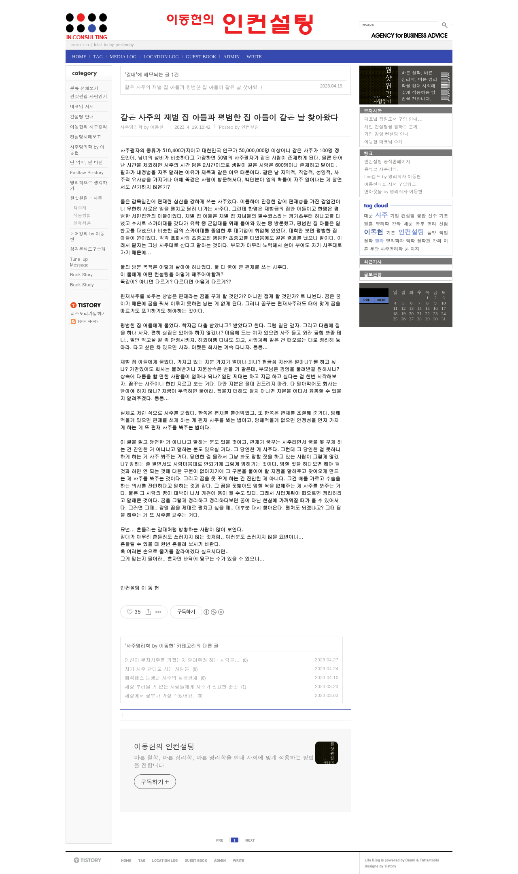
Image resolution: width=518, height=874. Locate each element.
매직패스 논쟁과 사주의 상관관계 (161, 677)
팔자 (379, 241)
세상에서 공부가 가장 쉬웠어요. (159, 695)
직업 (443, 233)
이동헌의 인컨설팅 (75, 11)
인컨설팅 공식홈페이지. (388, 161)
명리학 (382, 224)
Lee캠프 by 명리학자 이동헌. (393, 176)
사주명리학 (391, 249)
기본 (390, 233)
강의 (437, 241)
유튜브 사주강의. (381, 169)
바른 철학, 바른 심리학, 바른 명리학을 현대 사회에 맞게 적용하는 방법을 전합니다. (224, 761)
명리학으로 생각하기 (88, 185)
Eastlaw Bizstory (87, 172)
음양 (431, 233)
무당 (374, 249)
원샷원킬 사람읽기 (88, 96)
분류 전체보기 (84, 88)
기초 (443, 216)
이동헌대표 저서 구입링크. (391, 184)
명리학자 (395, 241)
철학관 (423, 241)
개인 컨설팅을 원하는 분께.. (392, 127)
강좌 (396, 224)
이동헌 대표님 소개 (383, 142)
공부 (420, 224)
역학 (410, 241)
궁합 (421, 216)
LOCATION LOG (161, 57)
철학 (368, 241)
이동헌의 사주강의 (88, 127)
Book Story (81, 274)
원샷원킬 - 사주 (86, 198)
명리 (431, 224)
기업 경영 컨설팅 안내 (386, 134)
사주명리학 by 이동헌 (87, 150)
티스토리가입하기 (88, 313)
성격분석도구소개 (88, 249)
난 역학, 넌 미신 (86, 162)
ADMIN (231, 57)
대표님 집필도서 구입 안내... (393, 119)
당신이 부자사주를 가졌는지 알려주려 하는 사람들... (182, 659)
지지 (414, 249)
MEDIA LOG (123, 57)
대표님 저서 (82, 106)
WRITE (254, 57)
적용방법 (82, 215)
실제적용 (82, 223)
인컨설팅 (411, 232)
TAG (98, 57)
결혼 (368, 224)
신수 (432, 216)
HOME (79, 57)
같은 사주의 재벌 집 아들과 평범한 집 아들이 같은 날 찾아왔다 (193, 86)
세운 (408, 224)
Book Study (81, 284)
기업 (394, 216)
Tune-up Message (79, 262)
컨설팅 (408, 216)
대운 (368, 216)
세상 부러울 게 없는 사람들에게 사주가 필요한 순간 (181, 686)
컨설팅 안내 (82, 116)
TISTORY (88, 860)
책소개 (80, 208)
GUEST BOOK (201, 57)
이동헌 (373, 232)
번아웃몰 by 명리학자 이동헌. (394, 191)
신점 (443, 224)
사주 (381, 215)
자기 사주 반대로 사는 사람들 (157, 668)
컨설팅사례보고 (85, 137)
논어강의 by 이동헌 (87, 236)
